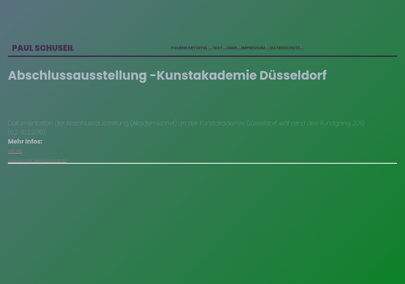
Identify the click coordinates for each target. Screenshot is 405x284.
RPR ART (15, 151)
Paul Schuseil (43, 48)
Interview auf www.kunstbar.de (37, 160)
